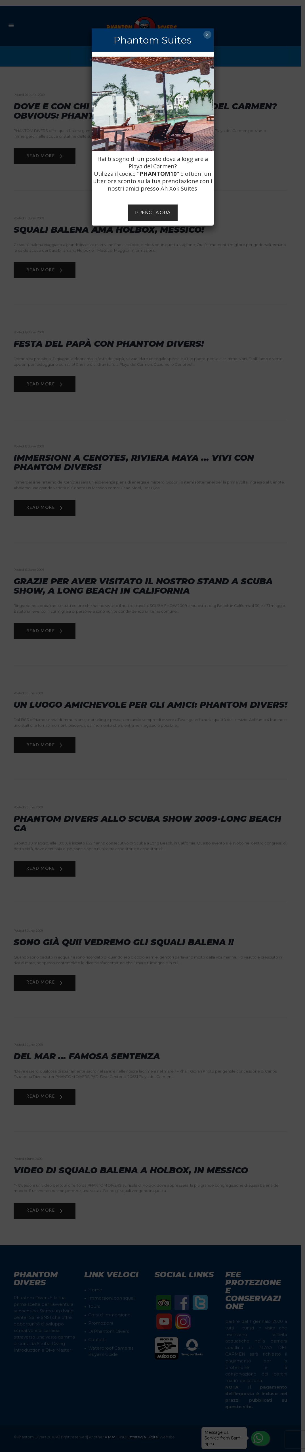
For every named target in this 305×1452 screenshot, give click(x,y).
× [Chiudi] (207, 35)
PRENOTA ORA (152, 212)
